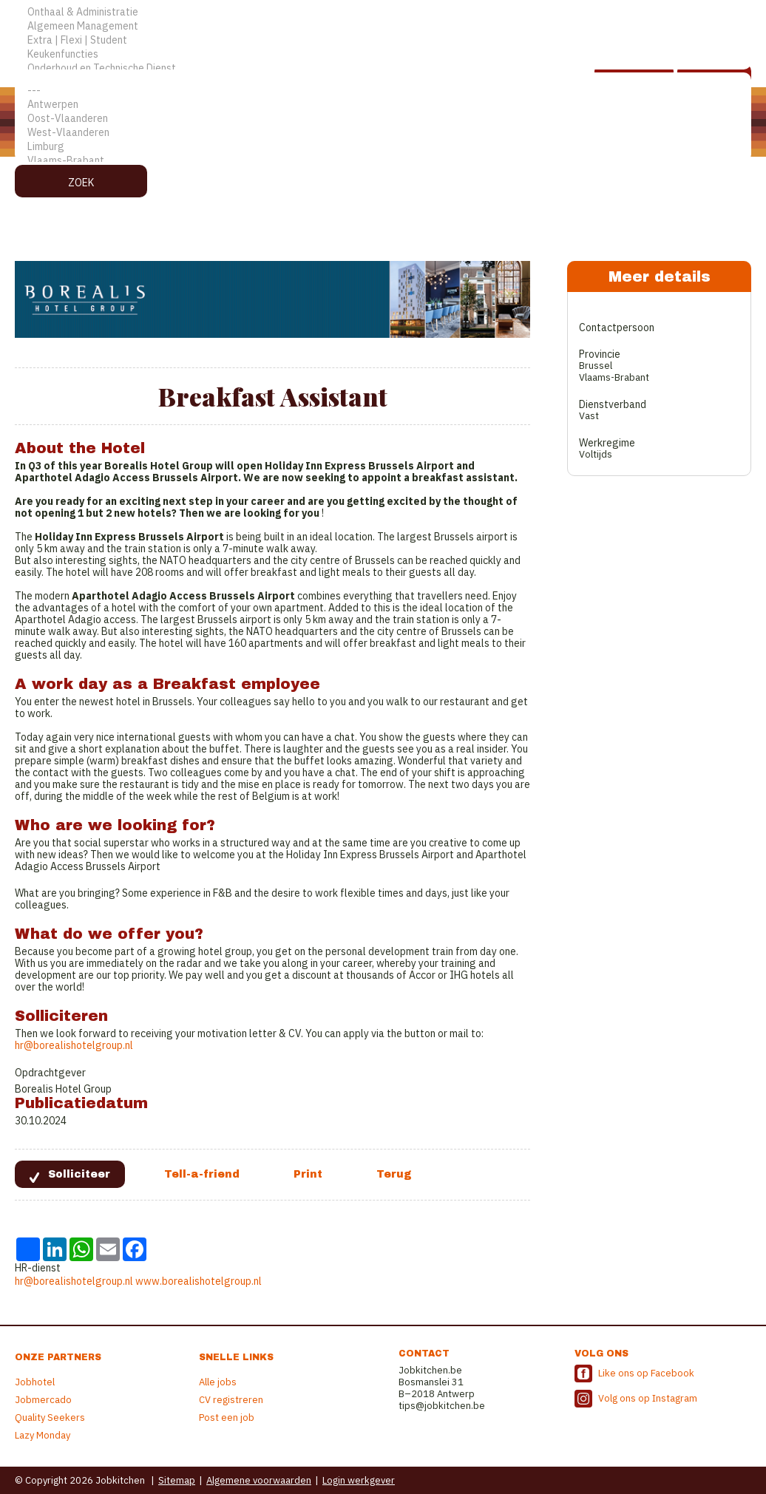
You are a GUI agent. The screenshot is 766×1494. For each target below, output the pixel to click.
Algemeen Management (383, 26)
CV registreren (231, 1399)
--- (383, 91)
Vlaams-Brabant (383, 161)
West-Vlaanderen (383, 133)
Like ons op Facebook (646, 1373)
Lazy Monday (42, 1435)
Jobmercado (43, 1399)
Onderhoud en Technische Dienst (383, 68)
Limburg (383, 147)
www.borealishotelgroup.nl (198, 1281)
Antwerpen (383, 105)
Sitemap (176, 1480)
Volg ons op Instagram (647, 1398)
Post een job (226, 1417)
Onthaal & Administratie (383, 12)
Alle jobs (218, 1382)
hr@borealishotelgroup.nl (74, 1045)
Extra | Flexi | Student (383, 40)
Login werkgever (358, 1480)
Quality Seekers (50, 1417)
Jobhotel (35, 1382)
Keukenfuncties (383, 54)
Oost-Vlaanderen (383, 119)
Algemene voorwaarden (258, 1480)
